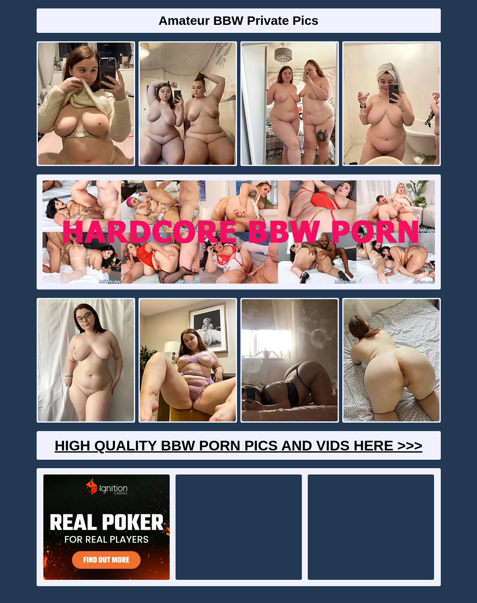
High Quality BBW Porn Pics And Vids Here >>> (239, 445)
